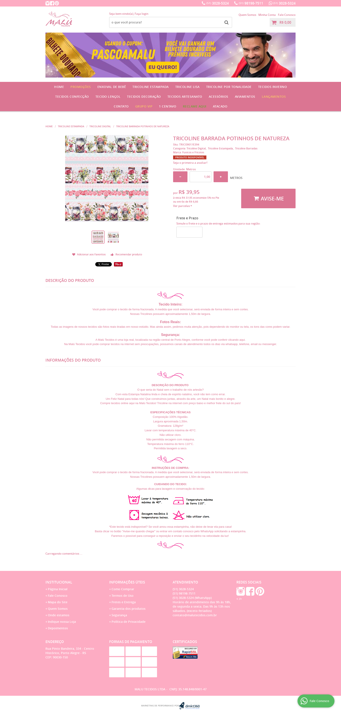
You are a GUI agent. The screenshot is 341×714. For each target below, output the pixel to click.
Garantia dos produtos (128, 609)
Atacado (220, 106)
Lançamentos (274, 96)
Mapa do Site (57, 602)
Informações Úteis (127, 582)
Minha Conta (267, 15)
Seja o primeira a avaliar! (190, 163)
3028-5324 (217, 3)
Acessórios (218, 96)
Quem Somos (247, 15)
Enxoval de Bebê (111, 87)
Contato (121, 106)
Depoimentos (58, 628)
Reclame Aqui (194, 106)
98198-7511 (251, 3)
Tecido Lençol (108, 96)
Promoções (80, 87)
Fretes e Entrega (124, 602)
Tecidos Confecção (72, 96)
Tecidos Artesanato (184, 96)
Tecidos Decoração (144, 96)
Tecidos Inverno (272, 87)
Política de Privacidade (128, 622)
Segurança (119, 615)
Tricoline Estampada (150, 87)
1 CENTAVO (167, 106)
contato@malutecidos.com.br (195, 615)
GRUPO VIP (144, 106)
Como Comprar (123, 589)
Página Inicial (57, 589)
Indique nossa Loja (62, 622)
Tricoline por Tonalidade (229, 87)
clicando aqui (236, 339)
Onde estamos (58, 615)
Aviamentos (245, 96)
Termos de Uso (123, 595)
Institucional (58, 582)
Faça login (141, 14)
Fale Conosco (287, 15)
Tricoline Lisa (187, 87)
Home (59, 87)
